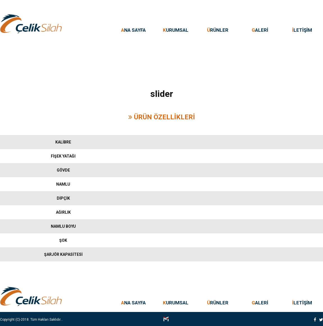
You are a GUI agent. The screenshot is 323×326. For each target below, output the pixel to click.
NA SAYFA (133, 30)
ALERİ (260, 30)
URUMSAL (175, 30)
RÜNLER (217, 30)
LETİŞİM (302, 30)
